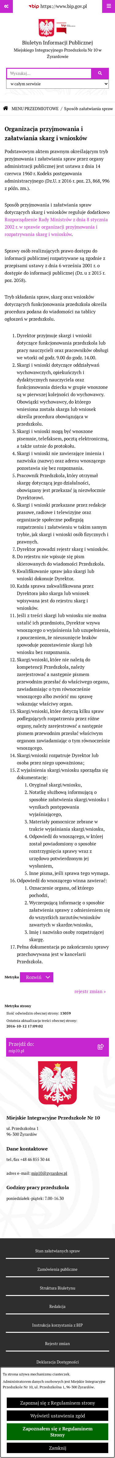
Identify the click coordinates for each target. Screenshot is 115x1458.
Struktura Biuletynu (57, 1288)
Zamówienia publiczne (57, 1269)
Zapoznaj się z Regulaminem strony (57, 1403)
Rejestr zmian (57, 1343)
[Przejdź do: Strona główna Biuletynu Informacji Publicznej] (5, 108)
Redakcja (57, 1306)
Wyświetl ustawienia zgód (57, 1416)
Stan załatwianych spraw (57, 1251)
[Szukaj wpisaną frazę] (100, 73)
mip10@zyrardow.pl (49, 1173)
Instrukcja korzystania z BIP (57, 1325)
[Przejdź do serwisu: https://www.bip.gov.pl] (57, 6)
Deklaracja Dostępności (57, 1362)
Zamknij (57, 1448)
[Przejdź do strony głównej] (57, 40)
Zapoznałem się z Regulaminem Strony (58, 1432)
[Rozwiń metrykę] (36, 977)
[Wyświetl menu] (108, 6)
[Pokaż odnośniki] (6, 6)
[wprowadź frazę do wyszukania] (49, 73)
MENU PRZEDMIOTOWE (35, 108)
